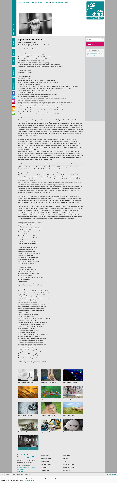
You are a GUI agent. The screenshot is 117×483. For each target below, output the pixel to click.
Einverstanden (112, 474)
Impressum (20, 469)
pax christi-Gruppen (46, 464)
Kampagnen (13, 73)
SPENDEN (66, 461)
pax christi (22, 2)
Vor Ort (13, 53)
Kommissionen (45, 461)
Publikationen (13, 85)
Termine (65, 458)
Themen (13, 62)
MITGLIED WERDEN (68, 464)
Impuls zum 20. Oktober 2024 (59, 2)
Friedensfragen (30, 2)
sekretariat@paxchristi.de (27, 467)
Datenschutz (21, 471)
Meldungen (66, 455)
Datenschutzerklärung (28, 480)
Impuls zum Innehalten (43, 2)
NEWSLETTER (66, 470)
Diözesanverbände (46, 458)
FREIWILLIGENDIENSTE (69, 467)
